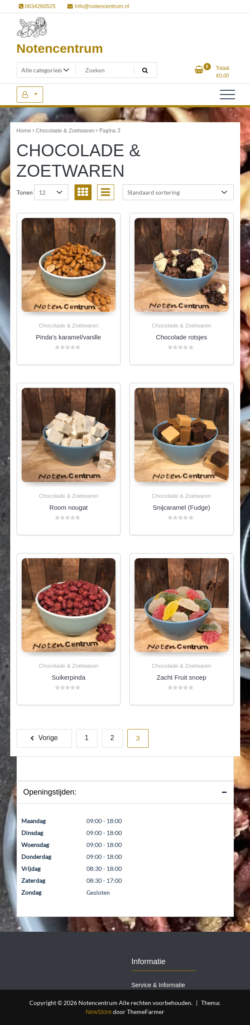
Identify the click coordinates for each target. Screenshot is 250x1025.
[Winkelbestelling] (178, 192)
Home (24, 130)
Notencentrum (60, 48)
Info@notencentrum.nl (98, 6)
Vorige (47, 737)
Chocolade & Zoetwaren (65, 130)
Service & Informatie (158, 985)
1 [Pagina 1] (87, 737)
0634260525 (37, 6)
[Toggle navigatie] (227, 94)
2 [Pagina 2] (112, 737)
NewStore (99, 1011)
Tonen (25, 192)
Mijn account (30, 94)
